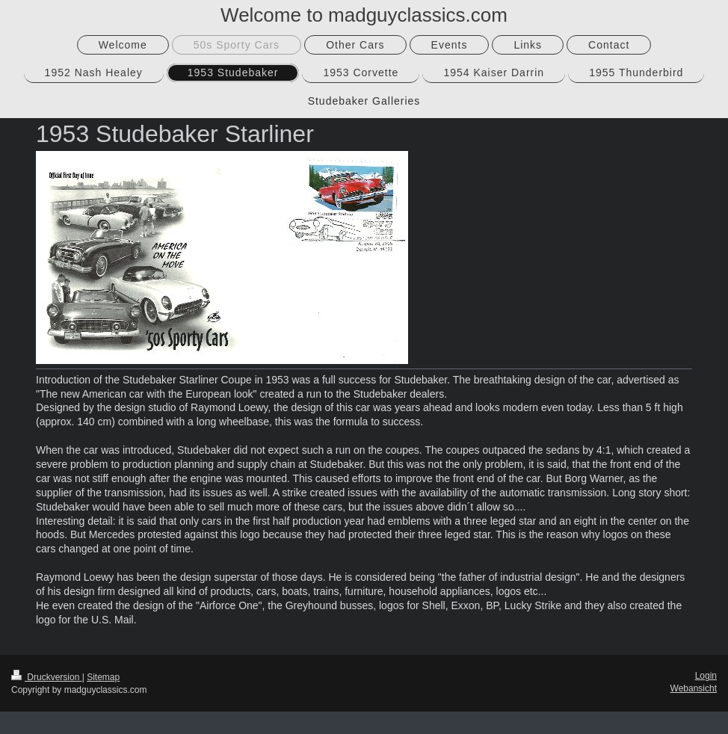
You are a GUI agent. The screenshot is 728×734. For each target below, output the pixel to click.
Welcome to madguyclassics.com (364, 15)
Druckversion (46, 677)
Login (706, 675)
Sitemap (103, 677)
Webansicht (693, 688)
